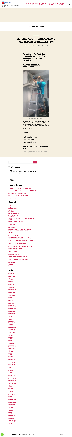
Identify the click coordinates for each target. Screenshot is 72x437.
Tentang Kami (28, 3)
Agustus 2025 (11, 278)
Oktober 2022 (11, 329)
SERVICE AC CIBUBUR (13, 235)
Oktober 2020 (11, 362)
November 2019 (12, 380)
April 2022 (10, 338)
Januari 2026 (11, 274)
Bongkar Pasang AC (12, 208)
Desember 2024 (12, 289)
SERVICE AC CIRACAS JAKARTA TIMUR (17, 243)
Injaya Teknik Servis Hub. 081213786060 (17, 193)
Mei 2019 (10, 389)
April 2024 (10, 302)
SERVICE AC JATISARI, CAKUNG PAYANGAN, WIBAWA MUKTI (36, 40)
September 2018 (12, 402)
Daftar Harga (44, 3)
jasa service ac (11, 227)
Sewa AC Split (11, 262)
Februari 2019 (11, 394)
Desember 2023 (12, 306)
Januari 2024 (11, 305)
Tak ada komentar (45, 45)
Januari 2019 (11, 396)
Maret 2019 (11, 393)
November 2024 (12, 290)
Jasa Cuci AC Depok (61, 3)
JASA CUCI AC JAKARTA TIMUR (15, 221)
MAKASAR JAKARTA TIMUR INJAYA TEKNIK (18, 230)
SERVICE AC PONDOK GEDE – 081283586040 (18, 259)
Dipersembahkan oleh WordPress (29, 434)
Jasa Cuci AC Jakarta (51, 4)
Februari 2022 (11, 342)
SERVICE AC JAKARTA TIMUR (15, 248)
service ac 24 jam (12, 234)
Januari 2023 (11, 324)
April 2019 (10, 391)
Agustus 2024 (11, 295)
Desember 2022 (12, 326)
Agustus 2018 (11, 404)
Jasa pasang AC (12, 224)
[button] (2, 434)
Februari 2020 (11, 375)
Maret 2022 (11, 340)
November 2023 (12, 308)
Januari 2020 (11, 377)
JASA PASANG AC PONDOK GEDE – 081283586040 (20, 226)
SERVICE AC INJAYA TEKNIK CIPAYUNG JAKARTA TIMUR (21, 246)
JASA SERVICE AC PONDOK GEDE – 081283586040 (20, 229)
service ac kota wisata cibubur (15, 249)
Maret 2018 (11, 412)
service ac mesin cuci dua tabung (16, 257)
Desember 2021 (12, 345)
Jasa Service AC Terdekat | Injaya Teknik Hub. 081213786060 (22, 190)
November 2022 (12, 327)
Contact (48, 3)
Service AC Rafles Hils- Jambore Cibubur (17, 261)
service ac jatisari (41, 151)
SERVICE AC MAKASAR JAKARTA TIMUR (17, 256)
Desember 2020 (12, 359)
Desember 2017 (12, 415)
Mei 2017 (10, 425)
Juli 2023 (10, 314)
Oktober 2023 (11, 310)
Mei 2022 (10, 337)
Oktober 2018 (11, 401)
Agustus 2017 (11, 421)
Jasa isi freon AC (12, 222)
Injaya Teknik (11, 211)
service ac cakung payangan (32, 151)
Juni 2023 (10, 316)
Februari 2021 (11, 356)
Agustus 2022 (11, 332)
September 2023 (12, 311)
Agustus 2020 (11, 365)
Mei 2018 (10, 409)
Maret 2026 (11, 273)
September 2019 (12, 383)
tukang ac (10, 264)
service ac (25, 151)
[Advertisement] (36, 15)
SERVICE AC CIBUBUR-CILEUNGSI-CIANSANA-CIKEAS (21, 238)
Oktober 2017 (11, 418)
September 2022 (12, 330)
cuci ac (10, 210)
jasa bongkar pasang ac (13, 213)
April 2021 (10, 354)
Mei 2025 (10, 281)
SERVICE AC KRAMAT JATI (14, 251)
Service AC (11, 232)
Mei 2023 (10, 318)
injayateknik (29, 45)
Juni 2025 (10, 279)
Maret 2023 (11, 321)
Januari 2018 (11, 413)
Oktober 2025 (11, 276)
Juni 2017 (10, 423)
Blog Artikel (54, 3)
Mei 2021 (10, 353)
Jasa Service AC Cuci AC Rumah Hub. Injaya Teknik (20, 188)
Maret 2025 (11, 284)
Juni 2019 (10, 388)
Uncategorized (36, 35)
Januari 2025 (11, 287)
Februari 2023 (11, 322)
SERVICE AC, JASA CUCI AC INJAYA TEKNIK (18, 195)
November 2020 (12, 361)
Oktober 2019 (11, 381)
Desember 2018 (12, 397)
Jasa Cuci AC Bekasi (61, 4)
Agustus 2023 (11, 313)
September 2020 (12, 364)
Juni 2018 (10, 407)
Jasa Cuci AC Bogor (32, 4)
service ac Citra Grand (13, 245)
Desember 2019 (12, 378)
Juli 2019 (10, 386)
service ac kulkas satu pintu (14, 253)
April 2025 (10, 282)
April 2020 (10, 372)
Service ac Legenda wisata (14, 254)
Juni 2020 (10, 369)
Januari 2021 (11, 357)
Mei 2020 (10, 370)
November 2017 (12, 417)
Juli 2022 (10, 334)
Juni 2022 (10, 335)
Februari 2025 (11, 286)
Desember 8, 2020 (36, 45)
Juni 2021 (10, 351)
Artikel (10, 205)
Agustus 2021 (11, 349)
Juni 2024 (10, 298)
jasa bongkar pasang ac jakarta (15, 215)
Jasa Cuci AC (11, 216)
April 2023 (10, 319)
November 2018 (12, 399)
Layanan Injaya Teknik (36, 3)
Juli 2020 (10, 367)
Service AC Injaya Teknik (16, 434)
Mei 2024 (10, 300)
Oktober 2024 (11, 292)
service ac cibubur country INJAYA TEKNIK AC (19, 237)
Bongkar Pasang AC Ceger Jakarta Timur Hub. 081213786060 (22, 197)
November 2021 (12, 346)
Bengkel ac (11, 207)
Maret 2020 (11, 373)
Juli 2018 (10, 405)
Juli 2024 (10, 297)
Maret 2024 (11, 303)
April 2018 (10, 410)
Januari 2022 (11, 343)
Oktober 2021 (11, 348)
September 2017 (12, 420)
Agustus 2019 (11, 385)
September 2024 (12, 294)
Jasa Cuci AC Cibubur (41, 4)
